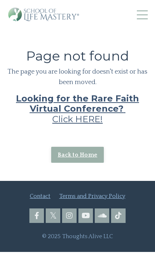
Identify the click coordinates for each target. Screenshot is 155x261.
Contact (40, 196)
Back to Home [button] (77, 155)
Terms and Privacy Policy (92, 196)
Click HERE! (77, 109)
